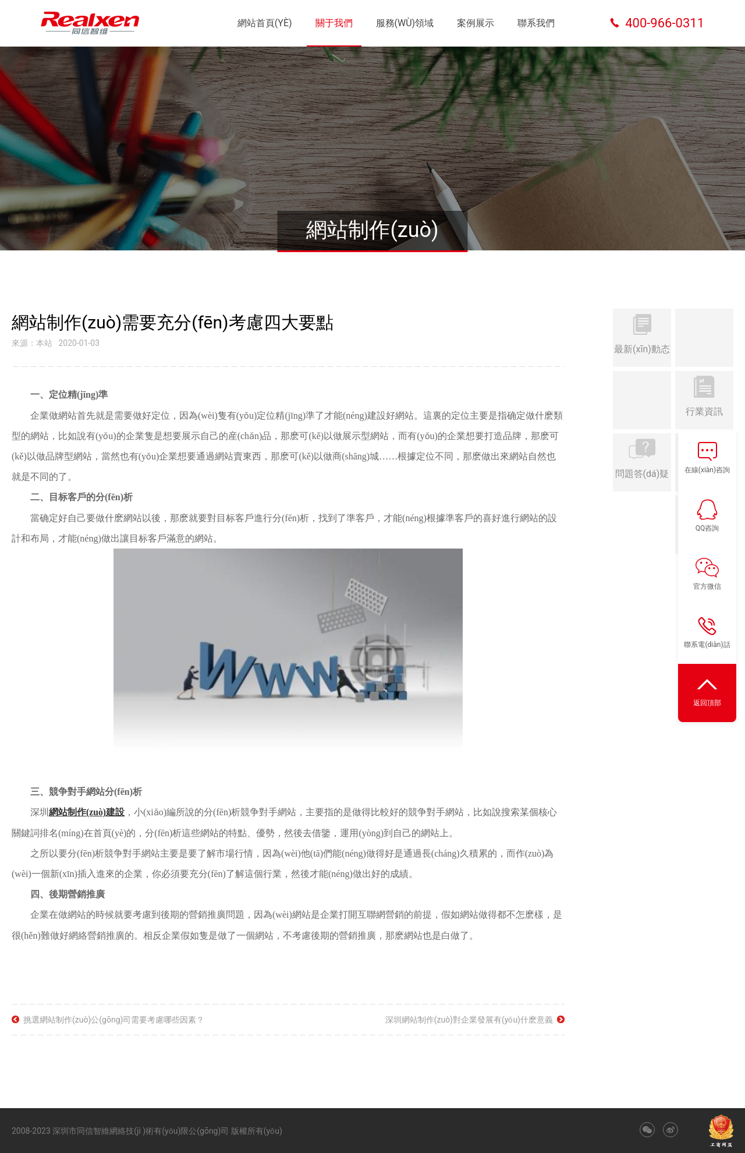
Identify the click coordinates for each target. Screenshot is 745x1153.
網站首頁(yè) (264, 23)
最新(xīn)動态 (642, 337)
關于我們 (334, 23)
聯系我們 (536, 23)
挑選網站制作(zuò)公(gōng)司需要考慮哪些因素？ (113, 1019)
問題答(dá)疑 (642, 461)
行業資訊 (704, 399)
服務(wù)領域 (405, 23)
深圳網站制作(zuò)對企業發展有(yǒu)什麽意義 (469, 1019)
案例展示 (475, 23)
